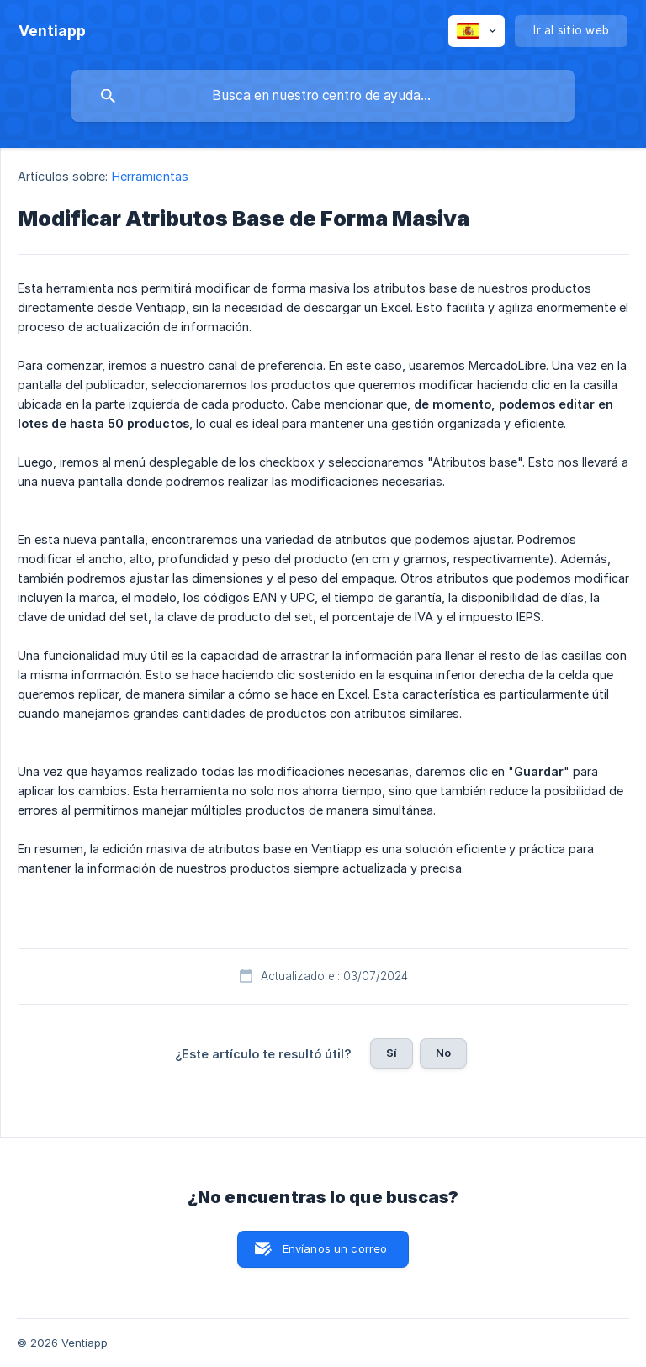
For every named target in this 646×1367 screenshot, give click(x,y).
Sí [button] (391, 1052)
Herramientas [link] (150, 176)
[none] (52, 31)
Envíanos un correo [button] (335, 1248)
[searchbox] (323, 96)
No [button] (443, 1052)
